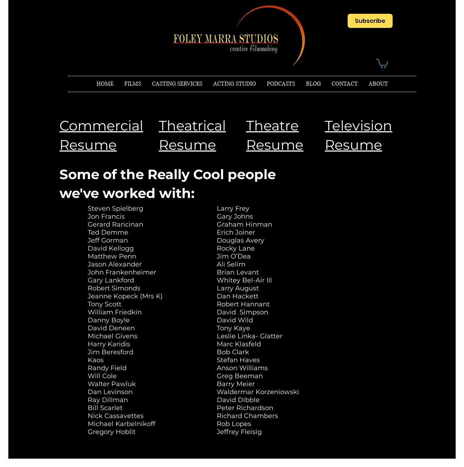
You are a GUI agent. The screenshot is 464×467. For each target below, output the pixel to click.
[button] (382, 63)
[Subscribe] (370, 21)
